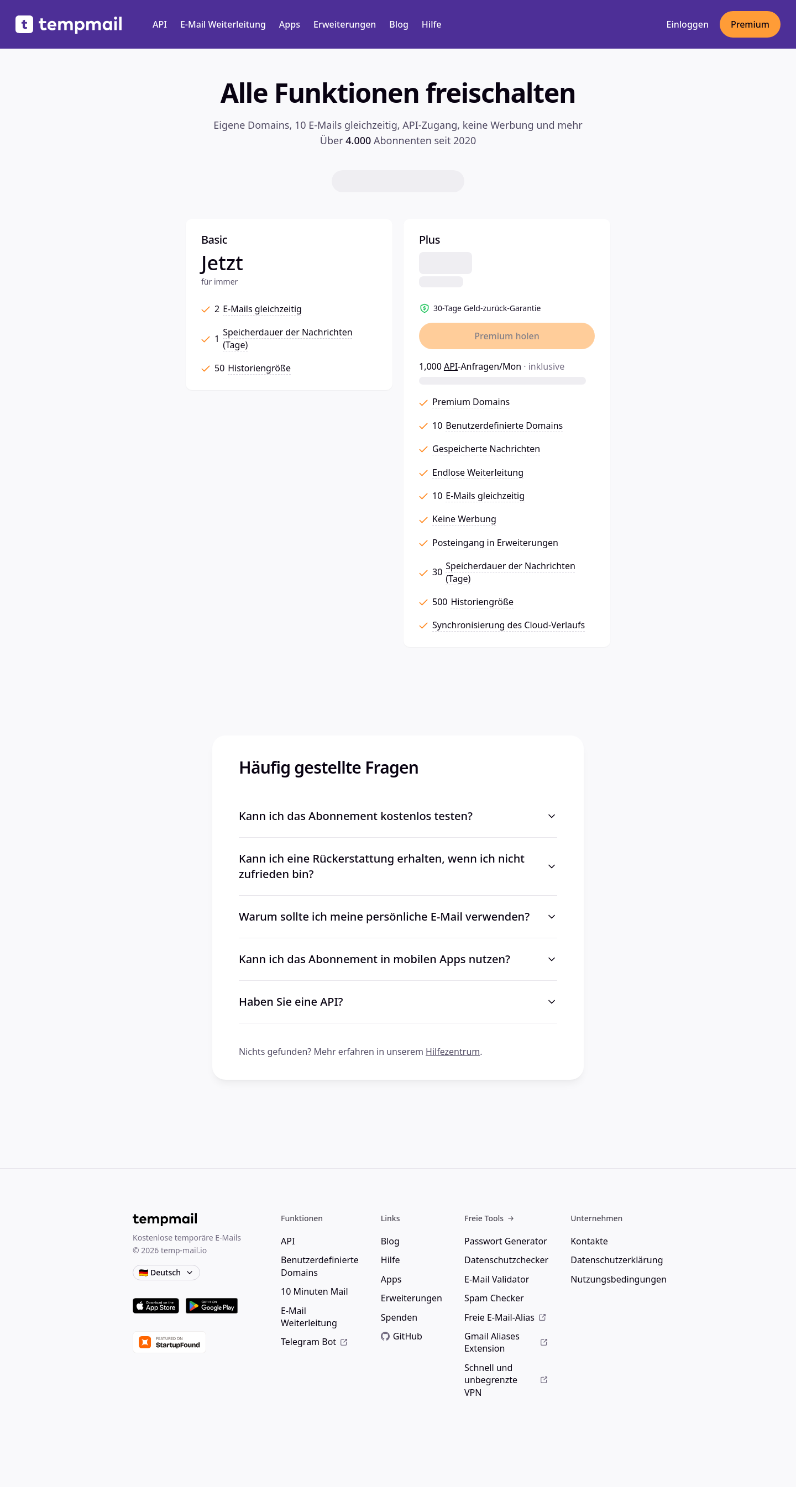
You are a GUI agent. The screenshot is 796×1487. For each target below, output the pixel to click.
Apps (289, 24)
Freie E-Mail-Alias (505, 1317)
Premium (750, 24)
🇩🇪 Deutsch (166, 1272)
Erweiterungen (344, 24)
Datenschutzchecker (506, 1260)
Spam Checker (494, 1298)
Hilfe (432, 24)
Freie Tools (489, 1218)
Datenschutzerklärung (616, 1260)
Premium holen (507, 336)
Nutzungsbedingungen (618, 1279)
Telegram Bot (314, 1342)
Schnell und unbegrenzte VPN (506, 1380)
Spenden (399, 1317)
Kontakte (589, 1241)
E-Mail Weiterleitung (223, 24)
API (160, 24)
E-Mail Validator (496, 1279)
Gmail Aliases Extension (506, 1342)
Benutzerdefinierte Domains (320, 1266)
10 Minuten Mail (314, 1291)
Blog (398, 24)
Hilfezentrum (453, 1051)
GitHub (401, 1336)
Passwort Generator (505, 1241)
